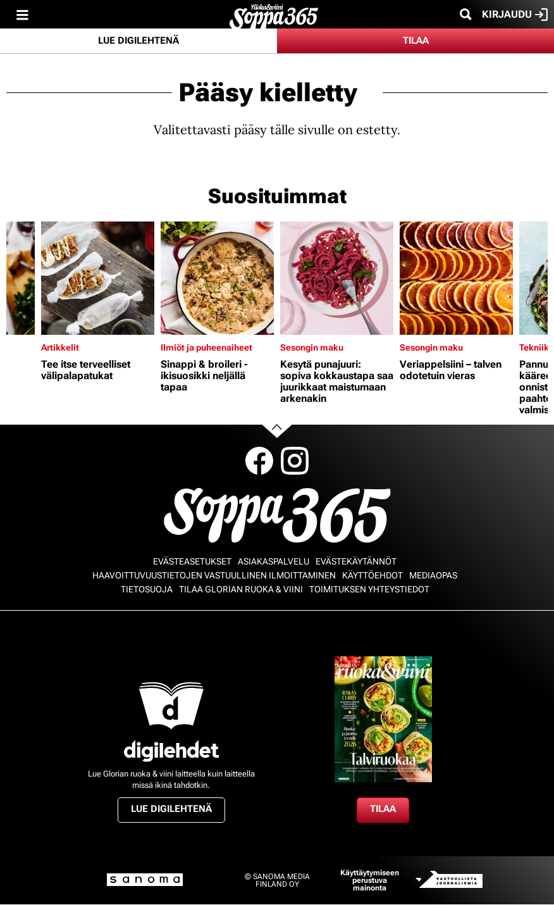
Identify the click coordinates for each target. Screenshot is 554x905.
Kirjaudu (515, 14)
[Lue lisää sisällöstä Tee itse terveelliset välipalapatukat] (97, 278)
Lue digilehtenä (138, 40)
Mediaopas (433, 575)
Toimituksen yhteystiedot (369, 589)
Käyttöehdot (372, 575)
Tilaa (416, 40)
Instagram (295, 461)
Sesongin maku (311, 347)
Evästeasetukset (192, 561)
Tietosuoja (147, 589)
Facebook (259, 461)
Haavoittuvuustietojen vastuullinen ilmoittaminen (214, 575)
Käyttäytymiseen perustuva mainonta (369, 880)
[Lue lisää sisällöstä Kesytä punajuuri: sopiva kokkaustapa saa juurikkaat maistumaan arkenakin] (336, 278)
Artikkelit (60, 347)
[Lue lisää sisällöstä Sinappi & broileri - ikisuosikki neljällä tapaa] (217, 278)
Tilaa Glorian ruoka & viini (241, 589)
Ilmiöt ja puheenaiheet (206, 347)
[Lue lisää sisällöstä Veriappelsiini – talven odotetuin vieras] (456, 278)
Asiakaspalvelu (273, 561)
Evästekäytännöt (356, 561)
